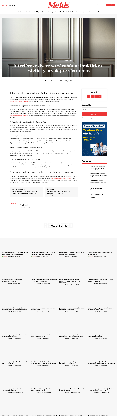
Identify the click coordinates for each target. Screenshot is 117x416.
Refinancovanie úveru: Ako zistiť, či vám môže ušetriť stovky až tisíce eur (98, 168)
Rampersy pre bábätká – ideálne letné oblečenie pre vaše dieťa (98, 182)
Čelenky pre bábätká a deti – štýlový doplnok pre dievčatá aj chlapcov (99, 175)
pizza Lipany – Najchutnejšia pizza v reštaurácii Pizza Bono (71, 362)
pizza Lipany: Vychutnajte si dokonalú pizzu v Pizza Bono (71, 389)
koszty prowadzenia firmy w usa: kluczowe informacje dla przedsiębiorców (59, 193)
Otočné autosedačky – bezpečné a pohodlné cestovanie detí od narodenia (14, 308)
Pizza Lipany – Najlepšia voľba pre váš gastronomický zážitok (14, 335)
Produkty (49, 60)
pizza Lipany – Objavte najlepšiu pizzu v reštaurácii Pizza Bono (72, 308)
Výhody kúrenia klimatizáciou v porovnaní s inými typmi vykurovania (44, 280)
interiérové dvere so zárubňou (19, 101)
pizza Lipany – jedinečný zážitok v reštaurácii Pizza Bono (13, 389)
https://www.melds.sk (26, 207)
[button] (12, 5)
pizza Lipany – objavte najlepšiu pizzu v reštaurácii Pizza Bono (43, 335)
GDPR (97, 118)
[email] (94, 109)
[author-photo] (5, 256)
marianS (38, 256)
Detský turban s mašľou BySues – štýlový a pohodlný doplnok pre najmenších (70, 281)
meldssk (53, 81)
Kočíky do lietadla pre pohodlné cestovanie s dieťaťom (97, 196)
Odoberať (94, 114)
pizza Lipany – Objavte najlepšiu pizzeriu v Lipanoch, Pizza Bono (101, 308)
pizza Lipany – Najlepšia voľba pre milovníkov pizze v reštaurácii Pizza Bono (44, 362)
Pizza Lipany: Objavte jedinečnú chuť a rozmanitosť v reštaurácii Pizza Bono (71, 335)
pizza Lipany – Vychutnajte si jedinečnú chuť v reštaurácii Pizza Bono (101, 389)
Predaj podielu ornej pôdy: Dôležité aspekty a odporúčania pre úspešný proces (24, 193)
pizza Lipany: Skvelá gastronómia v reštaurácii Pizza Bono (42, 389)
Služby (58, 60)
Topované (68, 60)
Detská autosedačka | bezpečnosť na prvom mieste (99, 189)
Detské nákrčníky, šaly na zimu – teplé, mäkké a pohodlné (100, 280)
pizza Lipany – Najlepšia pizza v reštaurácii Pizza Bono (98, 335)
